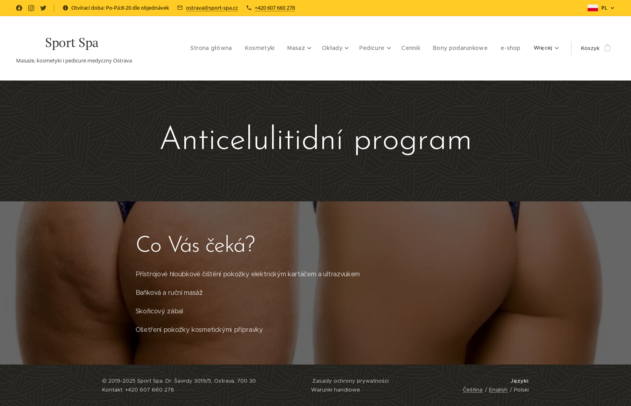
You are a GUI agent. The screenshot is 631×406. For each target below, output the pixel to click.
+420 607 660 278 (275, 7)
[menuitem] (167, 48)
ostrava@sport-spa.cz (212, 7)
